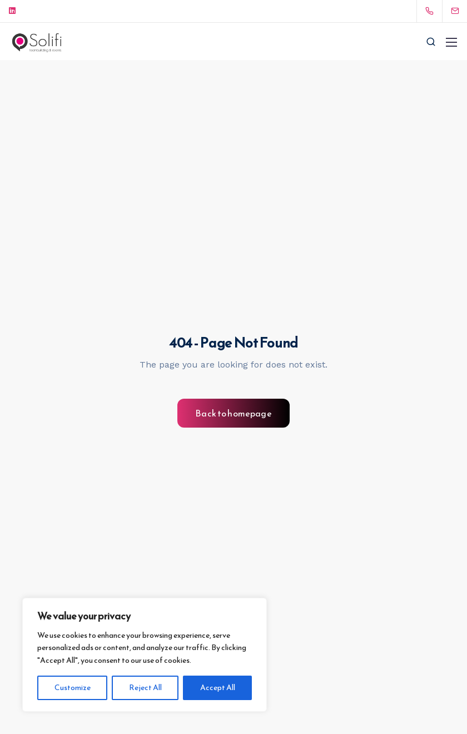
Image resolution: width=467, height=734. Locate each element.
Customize (72, 687)
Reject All (145, 687)
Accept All (217, 687)
